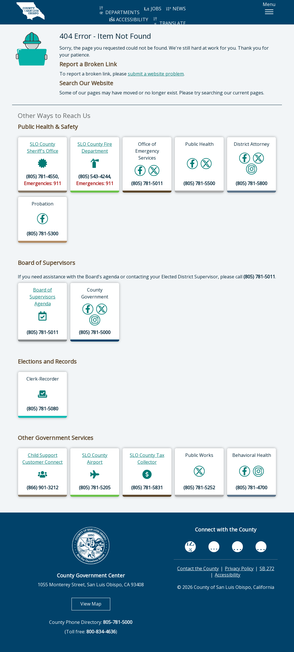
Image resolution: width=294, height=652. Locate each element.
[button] (269, 11)
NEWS (176, 8)
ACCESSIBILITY (128, 19)
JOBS (152, 8)
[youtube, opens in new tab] (214, 546)
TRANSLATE (169, 21)
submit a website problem (156, 74)
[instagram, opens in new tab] (261, 547)
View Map (95, 603)
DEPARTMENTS (119, 10)
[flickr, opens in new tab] (237, 547)
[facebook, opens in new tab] (190, 546)
